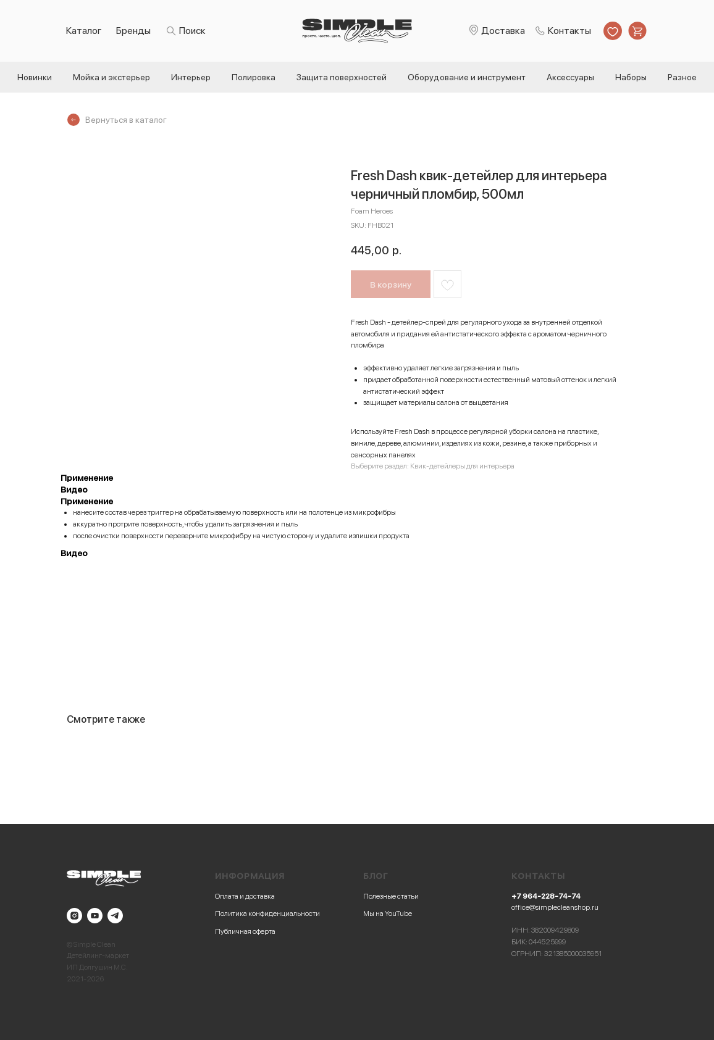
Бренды (133, 30)
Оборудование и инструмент (467, 77)
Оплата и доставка (245, 896)
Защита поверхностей (341, 77)
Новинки (34, 77)
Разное (682, 77)
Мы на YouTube (387, 913)
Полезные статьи (391, 896)
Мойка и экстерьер (111, 77)
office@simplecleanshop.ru (554, 907)
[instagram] (74, 915)
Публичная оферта (245, 931)
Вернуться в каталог (126, 120)
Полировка (253, 77)
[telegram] (115, 915)
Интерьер (191, 77)
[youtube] (95, 915)
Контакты (569, 30)
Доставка (503, 30)
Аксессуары (570, 77)
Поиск (192, 30)
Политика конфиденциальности (267, 913)
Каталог (84, 30)
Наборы (631, 77)
